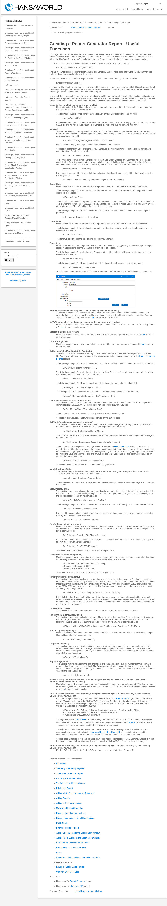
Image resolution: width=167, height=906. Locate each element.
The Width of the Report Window (70, 783)
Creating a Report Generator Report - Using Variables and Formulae (20, 123)
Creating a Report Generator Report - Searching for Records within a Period (20, 185)
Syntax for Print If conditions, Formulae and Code (78, 858)
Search (111, 28)
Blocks (59, 853)
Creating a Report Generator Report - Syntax (20, 209)
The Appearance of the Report (69, 773)
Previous (54, 28)
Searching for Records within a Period (72, 843)
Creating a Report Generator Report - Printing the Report (20, 64)
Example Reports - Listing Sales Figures (18, 224)
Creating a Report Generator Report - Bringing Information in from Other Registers (20, 140)
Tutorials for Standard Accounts (17, 241)
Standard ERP (79, 23)
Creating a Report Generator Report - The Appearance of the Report (20, 41)
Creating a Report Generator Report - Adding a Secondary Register (20, 116)
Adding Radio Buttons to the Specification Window (78, 838)
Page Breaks (62, 823)
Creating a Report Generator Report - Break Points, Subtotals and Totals (20, 194)
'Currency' (130, 722)
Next (61, 28)
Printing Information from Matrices (71, 813)
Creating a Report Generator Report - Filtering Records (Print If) (20, 156)
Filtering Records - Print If (67, 828)
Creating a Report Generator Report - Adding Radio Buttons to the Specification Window (20, 175)
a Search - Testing (13, 85)
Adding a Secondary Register (69, 803)
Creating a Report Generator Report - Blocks (20, 201)
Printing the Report (64, 788)
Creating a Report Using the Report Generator (19, 26)
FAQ (149, 9)
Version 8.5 (120, 9)
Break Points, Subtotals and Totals (71, 848)
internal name (81, 719)
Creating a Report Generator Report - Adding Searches (20, 79)
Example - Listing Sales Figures (70, 867)
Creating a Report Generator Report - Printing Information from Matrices (20, 131)
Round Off (115, 732)
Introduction (61, 763)
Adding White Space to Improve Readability (75, 793)
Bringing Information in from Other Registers (75, 818)
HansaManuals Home (59, 23)
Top (66, 891)
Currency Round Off (99, 732)
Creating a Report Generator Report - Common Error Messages (20, 231)
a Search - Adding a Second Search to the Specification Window (20, 91)
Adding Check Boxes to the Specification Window (78, 833)
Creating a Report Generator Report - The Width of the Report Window (20, 56)
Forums (159, 9)
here (93, 317)
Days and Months (122, 446)
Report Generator (98, 23)
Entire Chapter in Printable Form (85, 28)
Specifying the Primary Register (70, 768)
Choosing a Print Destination (68, 778)
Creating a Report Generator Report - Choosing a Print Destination (20, 49)
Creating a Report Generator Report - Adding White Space (20, 71)
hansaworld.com (136, 9)
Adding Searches (63, 798)
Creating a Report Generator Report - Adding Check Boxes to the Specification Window (20, 165)
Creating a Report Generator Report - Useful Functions (17, 216)
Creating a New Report (120, 23)
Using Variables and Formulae (69, 808)
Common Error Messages (67, 872)
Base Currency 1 (123, 698)
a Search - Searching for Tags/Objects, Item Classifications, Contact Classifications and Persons (19, 107)
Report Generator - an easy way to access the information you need (18, 274)
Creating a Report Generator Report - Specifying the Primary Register (20, 34)
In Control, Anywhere (18, 281)
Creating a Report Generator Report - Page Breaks (20, 148)
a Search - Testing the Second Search (17, 98)
